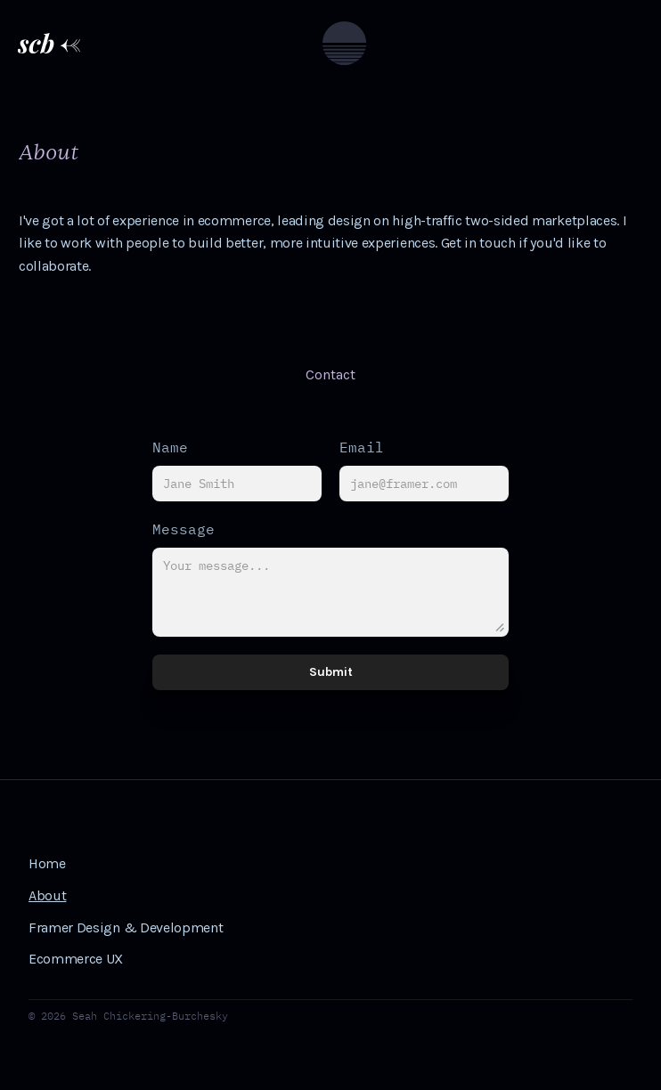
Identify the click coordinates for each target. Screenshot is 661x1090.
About (47, 895)
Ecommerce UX (76, 958)
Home (47, 863)
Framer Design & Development (126, 927)
